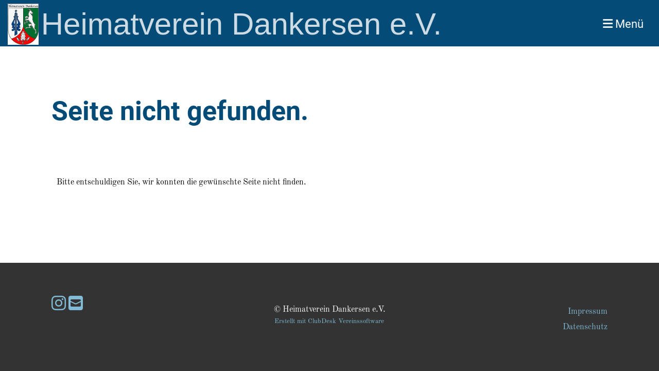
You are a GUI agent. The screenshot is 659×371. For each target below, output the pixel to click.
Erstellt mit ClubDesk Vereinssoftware (329, 321)
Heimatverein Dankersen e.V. (241, 24)
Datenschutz (585, 327)
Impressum (588, 312)
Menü (623, 24)
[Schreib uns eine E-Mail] (75, 305)
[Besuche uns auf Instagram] (58, 305)
